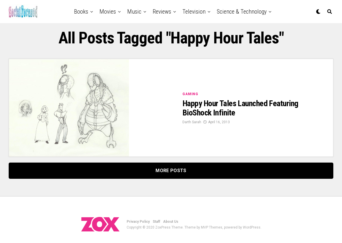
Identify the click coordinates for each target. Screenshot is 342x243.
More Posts (171, 170)
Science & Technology (242, 11)
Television (194, 11)
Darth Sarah (191, 122)
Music (134, 11)
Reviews (162, 11)
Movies (107, 11)
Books (81, 11)
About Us (170, 222)
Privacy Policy (138, 222)
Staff (156, 222)
